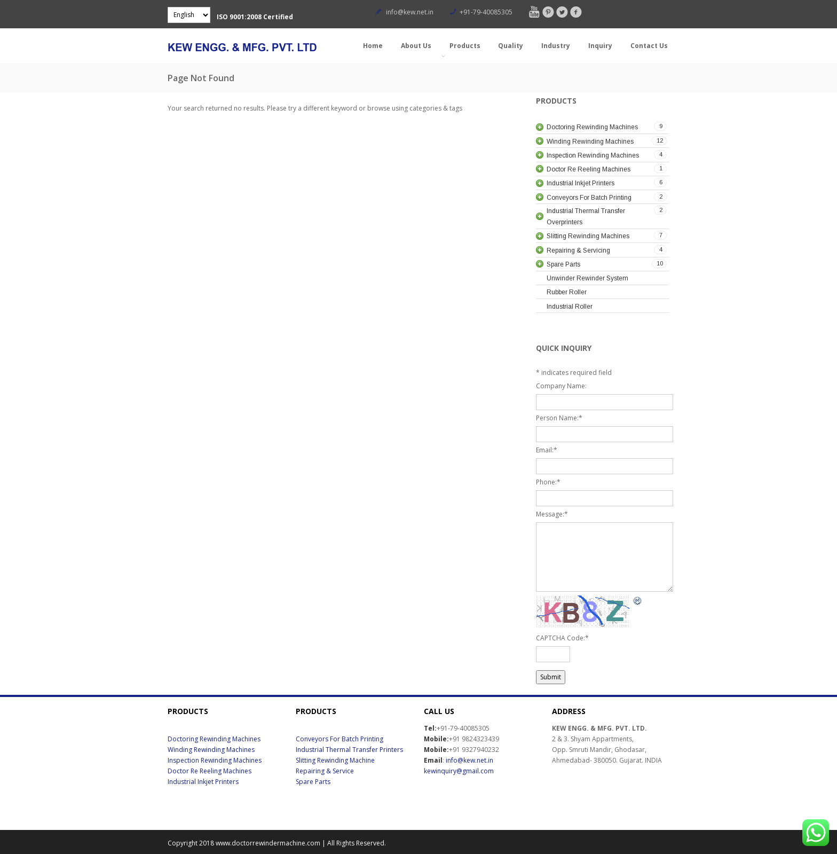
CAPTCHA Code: (562, 638)
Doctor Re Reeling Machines (209, 770)
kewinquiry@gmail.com (459, 770)
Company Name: (561, 385)
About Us (416, 45)
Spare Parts (313, 781)
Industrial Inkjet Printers (203, 781)
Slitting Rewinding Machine (335, 760)
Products (464, 50)
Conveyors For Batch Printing (339, 738)
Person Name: (559, 417)
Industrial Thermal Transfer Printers (349, 749)
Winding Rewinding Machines (211, 749)
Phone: (548, 482)
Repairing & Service (325, 770)
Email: (546, 450)
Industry (555, 45)
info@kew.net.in (409, 12)
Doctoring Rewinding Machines (214, 738)
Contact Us (649, 45)
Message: (552, 514)
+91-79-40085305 (486, 12)
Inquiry (600, 45)
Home (373, 45)
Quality (510, 45)
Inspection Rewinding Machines (215, 760)
